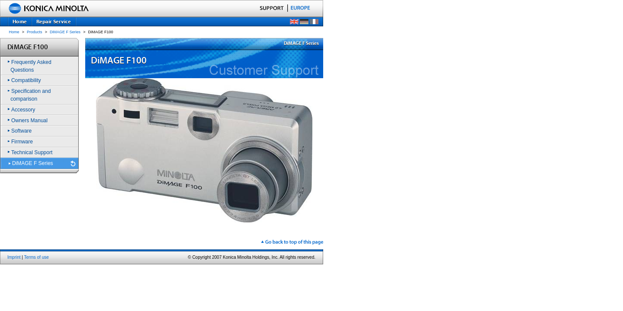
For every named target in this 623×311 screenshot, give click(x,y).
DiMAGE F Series (65, 32)
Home (14, 32)
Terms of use (36, 257)
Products (34, 32)
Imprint (14, 257)
